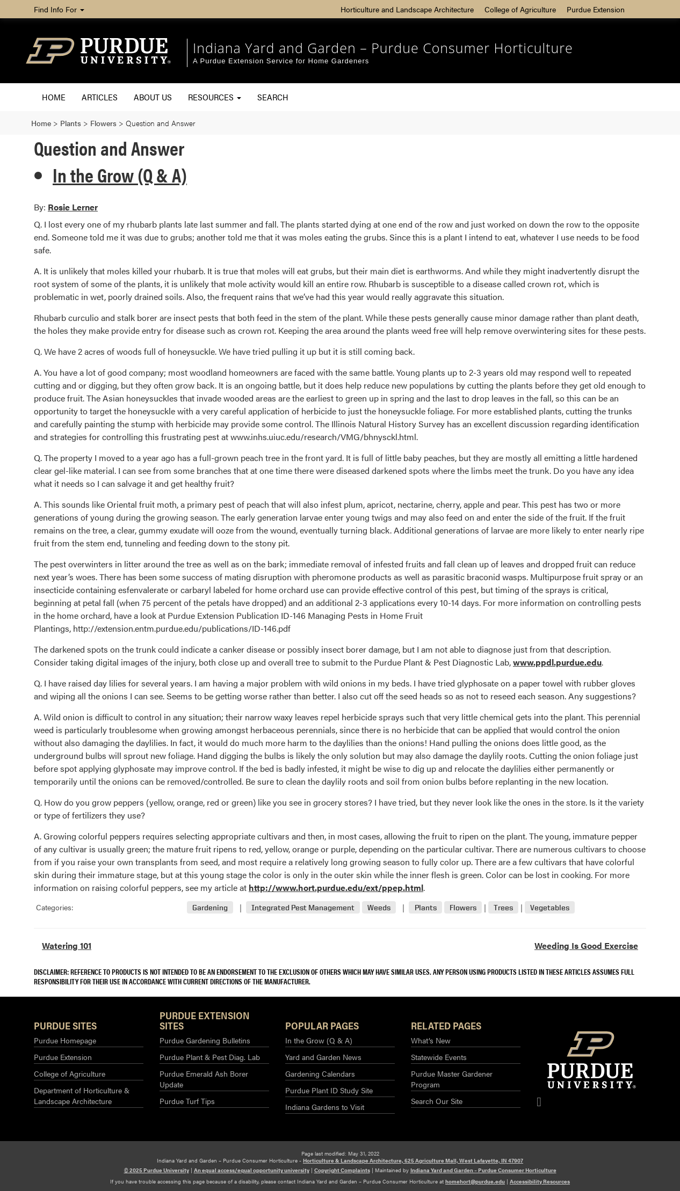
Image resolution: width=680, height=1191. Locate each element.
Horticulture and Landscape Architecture (407, 9)
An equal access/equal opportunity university (251, 1170)
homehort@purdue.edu (475, 1181)
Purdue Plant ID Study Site (329, 1090)
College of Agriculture (520, 9)
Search (272, 97)
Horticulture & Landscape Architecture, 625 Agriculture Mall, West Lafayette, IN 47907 (413, 1160)
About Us (153, 97)
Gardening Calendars (320, 1073)
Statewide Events (439, 1056)
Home (54, 97)
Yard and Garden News (323, 1056)
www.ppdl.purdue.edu (557, 662)
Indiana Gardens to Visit (324, 1106)
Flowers (463, 907)
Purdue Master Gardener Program (452, 1079)
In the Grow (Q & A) (120, 174)
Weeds (378, 907)
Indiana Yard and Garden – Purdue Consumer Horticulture (383, 48)
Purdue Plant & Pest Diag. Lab (210, 1056)
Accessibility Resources (540, 1181)
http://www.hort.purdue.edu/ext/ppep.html (336, 887)
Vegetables (549, 907)
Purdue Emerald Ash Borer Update (204, 1079)
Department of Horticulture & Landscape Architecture (81, 1095)
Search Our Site (436, 1100)
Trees (503, 907)
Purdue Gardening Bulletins (205, 1040)
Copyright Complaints (342, 1170)
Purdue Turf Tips (187, 1100)
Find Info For (59, 9)
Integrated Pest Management (303, 907)
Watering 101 (66, 945)
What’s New (431, 1040)
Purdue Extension (596, 9)
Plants (426, 907)
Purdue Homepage (65, 1040)
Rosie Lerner (73, 207)
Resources (214, 97)
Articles (100, 97)
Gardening (210, 907)
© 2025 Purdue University (156, 1170)
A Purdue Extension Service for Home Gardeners (281, 61)
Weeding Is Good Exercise (586, 945)
